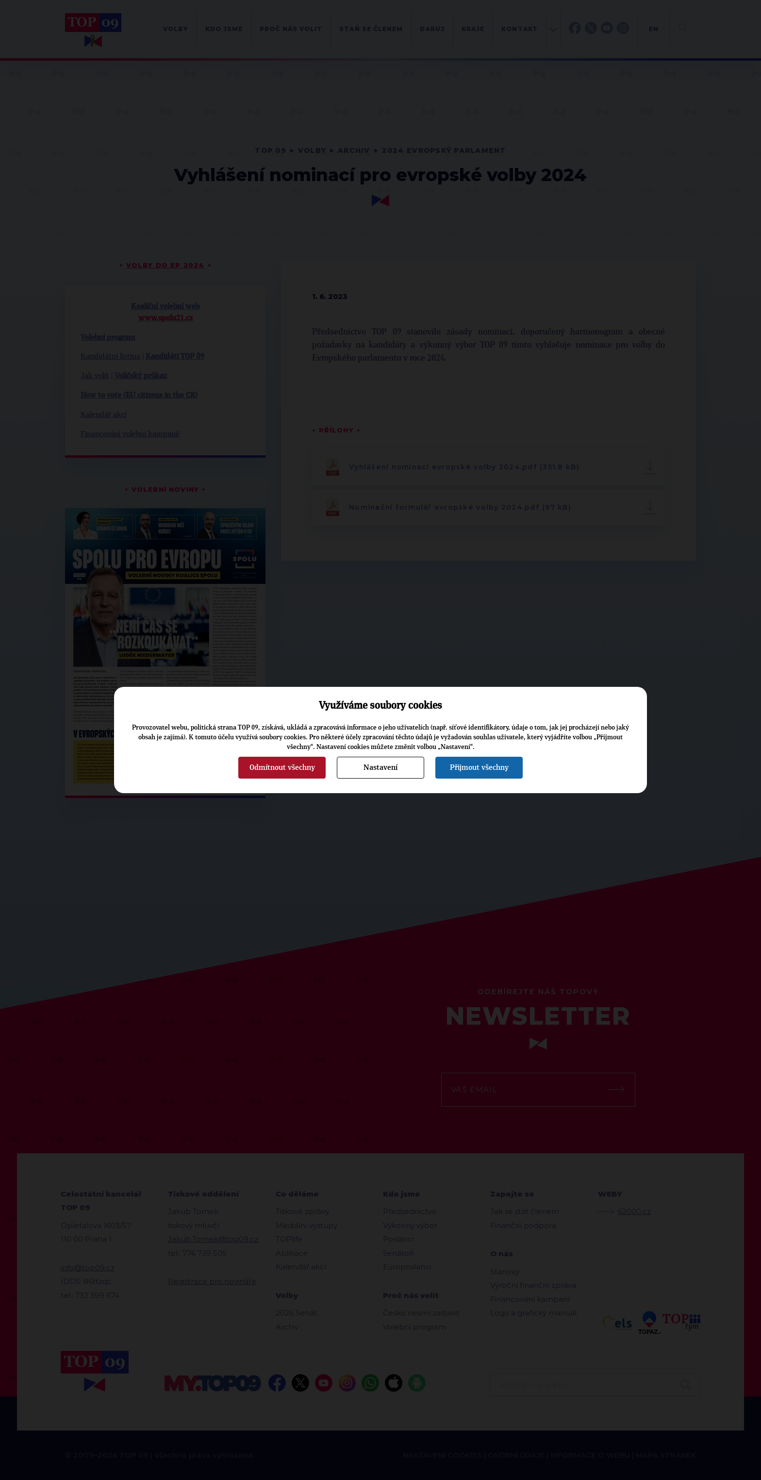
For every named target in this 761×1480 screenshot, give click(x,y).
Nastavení (380, 767)
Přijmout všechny (479, 767)
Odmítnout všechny (282, 767)
